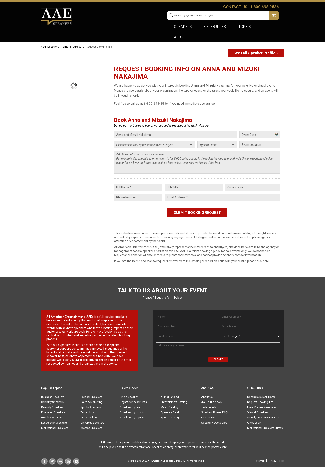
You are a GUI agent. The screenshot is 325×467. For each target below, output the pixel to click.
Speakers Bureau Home (261, 396)
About (77, 46)
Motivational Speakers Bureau (265, 427)
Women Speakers (91, 427)
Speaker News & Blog (214, 422)
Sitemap (260, 461)
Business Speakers (52, 396)
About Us (207, 396)
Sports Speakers (91, 407)
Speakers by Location (133, 412)
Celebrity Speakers (52, 402)
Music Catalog (169, 407)
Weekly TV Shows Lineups (263, 417)
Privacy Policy (276, 461)
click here (263, 261)
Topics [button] (244, 26)
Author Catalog (170, 396)
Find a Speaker (129, 396)
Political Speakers (91, 396)
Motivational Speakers (54, 427)
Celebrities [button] (215, 26)
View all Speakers (257, 412)
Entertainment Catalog (174, 402)
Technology (88, 412)
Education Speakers (53, 412)
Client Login (254, 422)
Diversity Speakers (52, 407)
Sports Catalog (170, 417)
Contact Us (208, 417)
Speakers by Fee (130, 407)
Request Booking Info (260, 402)
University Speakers (92, 422)
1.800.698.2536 (264, 6)
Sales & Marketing (91, 402)
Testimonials (208, 407)
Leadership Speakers (54, 422)
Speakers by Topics (132, 417)
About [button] (180, 37)
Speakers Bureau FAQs (215, 412)
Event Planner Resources (261, 407)
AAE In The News (211, 402)
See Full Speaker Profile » (255, 53)
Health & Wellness (52, 417)
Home (64, 46)
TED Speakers (89, 417)
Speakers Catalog (171, 412)
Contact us (235, 6)
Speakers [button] (183, 26)
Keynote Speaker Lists (133, 402)
